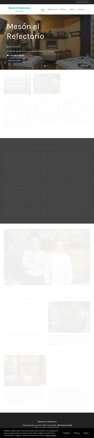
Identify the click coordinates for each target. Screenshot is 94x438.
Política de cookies (40, 427)
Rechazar (77, 433)
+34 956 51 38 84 (16, 55)
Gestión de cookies (53, 427)
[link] (19, 9)
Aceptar (86, 433)
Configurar (66, 433)
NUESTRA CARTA (14, 61)
